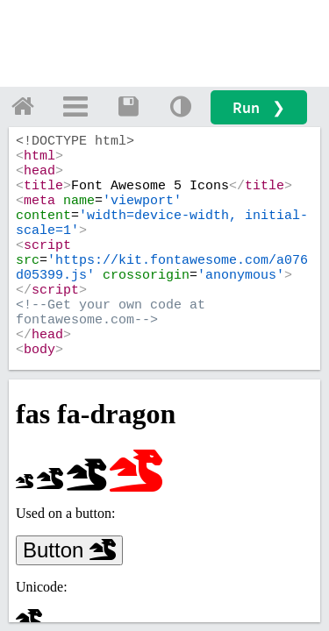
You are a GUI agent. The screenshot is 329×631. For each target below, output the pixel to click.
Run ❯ (258, 107)
